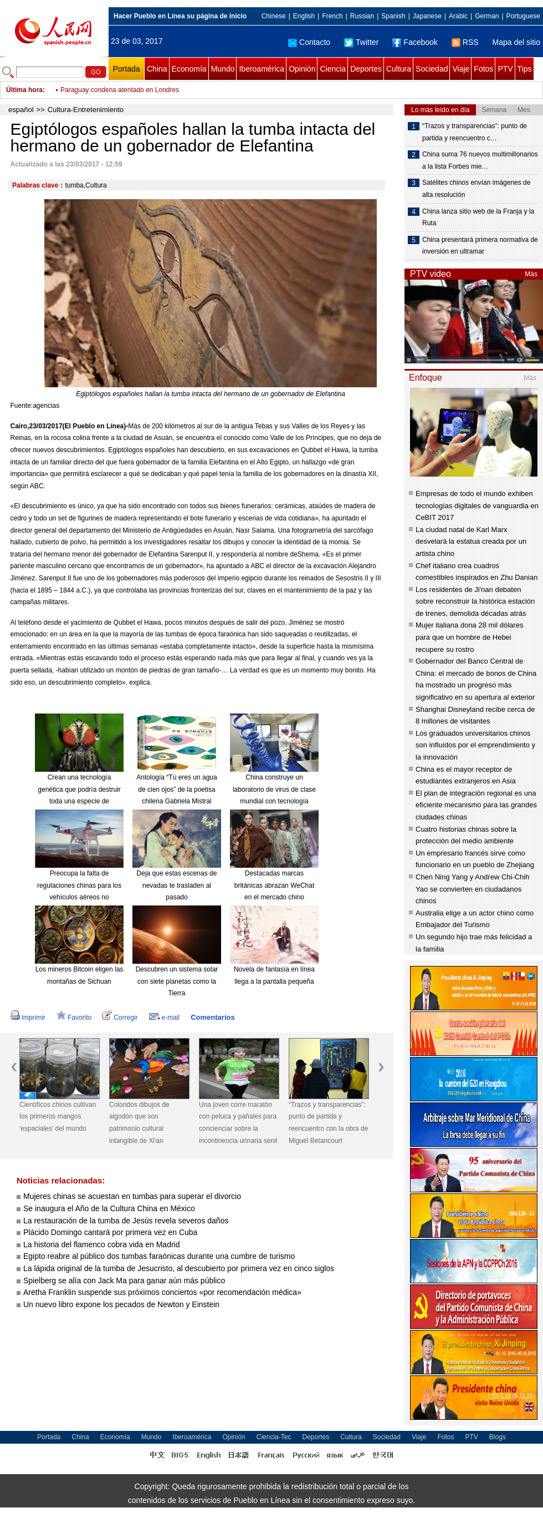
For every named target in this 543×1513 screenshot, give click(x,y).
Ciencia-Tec (274, 1437)
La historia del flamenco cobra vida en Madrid (101, 1244)
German (487, 16)
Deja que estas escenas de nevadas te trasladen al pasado (177, 885)
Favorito (74, 1017)
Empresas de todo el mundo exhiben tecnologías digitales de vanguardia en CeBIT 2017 (477, 505)
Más (531, 274)
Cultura (398, 68)
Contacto (309, 42)
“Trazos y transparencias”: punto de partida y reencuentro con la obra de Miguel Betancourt (328, 1123)
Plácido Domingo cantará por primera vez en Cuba (110, 1232)
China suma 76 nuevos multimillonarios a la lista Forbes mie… (480, 160)
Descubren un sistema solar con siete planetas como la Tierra (177, 981)
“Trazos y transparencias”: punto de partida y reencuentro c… (474, 132)
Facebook (414, 42)
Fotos (483, 68)
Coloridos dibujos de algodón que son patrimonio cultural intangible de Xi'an (139, 1123)
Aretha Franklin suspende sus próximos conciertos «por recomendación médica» (162, 1292)
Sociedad (432, 68)
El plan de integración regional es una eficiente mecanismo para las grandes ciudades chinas (476, 805)
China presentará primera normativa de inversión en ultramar (480, 246)
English (304, 16)
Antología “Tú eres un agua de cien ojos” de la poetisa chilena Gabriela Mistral (176, 789)
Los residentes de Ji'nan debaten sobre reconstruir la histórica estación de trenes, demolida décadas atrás (475, 601)
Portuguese (523, 16)
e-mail (164, 1017)
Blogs (497, 1437)
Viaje (460, 68)
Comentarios (212, 1017)
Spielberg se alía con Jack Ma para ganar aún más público (124, 1280)
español (21, 109)
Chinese (274, 16)
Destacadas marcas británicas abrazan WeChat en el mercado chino (274, 885)
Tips (525, 68)
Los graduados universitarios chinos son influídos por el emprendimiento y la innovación (475, 745)
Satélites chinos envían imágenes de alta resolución (476, 189)
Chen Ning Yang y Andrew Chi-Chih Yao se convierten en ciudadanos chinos (472, 889)
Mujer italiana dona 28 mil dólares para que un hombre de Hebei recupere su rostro (469, 637)
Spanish (393, 16)
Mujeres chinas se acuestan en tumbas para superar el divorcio (132, 1196)
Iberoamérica (261, 68)
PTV (505, 68)
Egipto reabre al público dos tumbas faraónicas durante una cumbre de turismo (159, 1256)
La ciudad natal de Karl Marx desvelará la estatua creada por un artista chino (471, 541)
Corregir (120, 1017)
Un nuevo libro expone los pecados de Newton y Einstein (121, 1304)
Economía (189, 68)
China (157, 68)
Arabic (458, 16)
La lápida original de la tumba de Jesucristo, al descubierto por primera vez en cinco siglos (178, 1268)
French (332, 16)
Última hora (24, 90)
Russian (362, 16)
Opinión (302, 68)
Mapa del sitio (516, 42)
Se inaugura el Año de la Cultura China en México (109, 1208)
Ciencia (333, 68)
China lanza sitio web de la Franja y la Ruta (478, 217)
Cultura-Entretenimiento (86, 109)
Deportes (366, 68)
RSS (465, 42)
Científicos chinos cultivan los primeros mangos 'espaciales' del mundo (57, 1116)
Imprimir (28, 1017)
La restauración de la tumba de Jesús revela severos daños (125, 1220)
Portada (126, 68)
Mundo (223, 68)
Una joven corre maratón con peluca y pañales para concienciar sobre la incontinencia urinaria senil (238, 1123)
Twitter (361, 42)
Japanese (427, 16)
